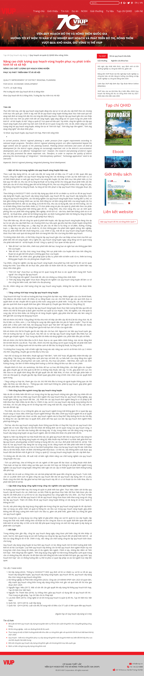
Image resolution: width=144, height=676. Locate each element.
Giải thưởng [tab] (102, 60)
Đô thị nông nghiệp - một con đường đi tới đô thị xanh (28, 629)
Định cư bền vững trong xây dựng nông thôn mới (27, 646)
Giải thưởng (96, 11)
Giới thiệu (52, 11)
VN (141, 2)
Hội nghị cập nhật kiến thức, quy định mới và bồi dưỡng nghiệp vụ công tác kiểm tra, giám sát (118, 67)
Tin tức (65, 11)
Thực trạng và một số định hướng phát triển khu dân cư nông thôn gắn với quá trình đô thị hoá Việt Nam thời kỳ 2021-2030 (51, 633)
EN (136, 2)
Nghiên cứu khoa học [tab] (119, 60)
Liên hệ (139, 11)
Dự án (75, 11)
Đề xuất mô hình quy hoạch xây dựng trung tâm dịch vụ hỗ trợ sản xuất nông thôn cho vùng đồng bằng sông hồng (49, 625)
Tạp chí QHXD (124, 11)
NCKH (84, 11)
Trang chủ (38, 11)
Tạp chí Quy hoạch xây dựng (15, 55)
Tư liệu (110, 11)
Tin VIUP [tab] (102, 56)
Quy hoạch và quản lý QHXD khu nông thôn (49, 55)
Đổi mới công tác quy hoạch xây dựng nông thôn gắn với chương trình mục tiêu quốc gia (42, 643)
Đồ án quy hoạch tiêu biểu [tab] (120, 56)
